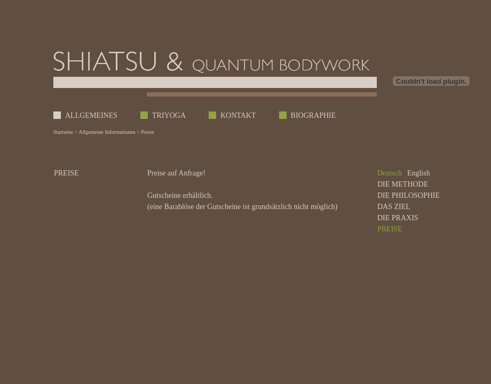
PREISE (389, 229)
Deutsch (389, 173)
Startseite (63, 132)
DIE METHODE (402, 184)
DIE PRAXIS (397, 218)
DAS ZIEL (393, 207)
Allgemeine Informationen (106, 132)
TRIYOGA (169, 115)
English (418, 173)
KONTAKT (238, 115)
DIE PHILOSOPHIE (408, 195)
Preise (147, 132)
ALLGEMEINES (91, 115)
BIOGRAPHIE (313, 115)
